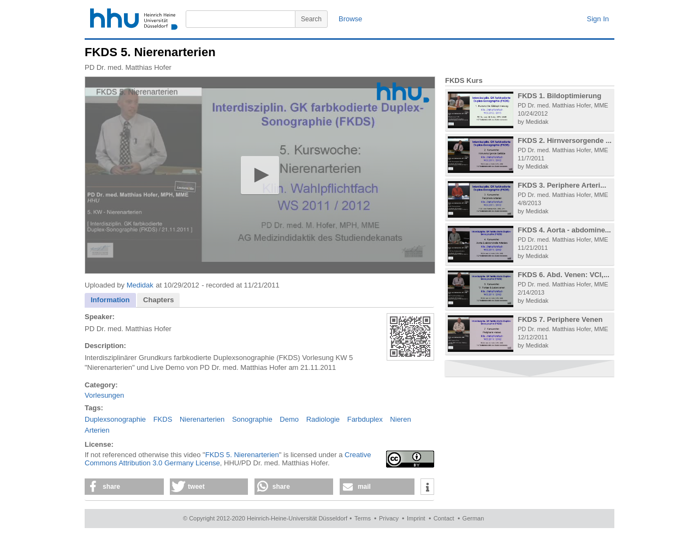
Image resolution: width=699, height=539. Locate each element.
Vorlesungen (104, 395)
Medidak (140, 285)
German (473, 518)
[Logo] (403, 92)
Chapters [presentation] (158, 300)
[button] (260, 175)
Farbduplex (365, 419)
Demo (289, 419)
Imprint (416, 518)
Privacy (389, 518)
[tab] (110, 300)
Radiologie (323, 419)
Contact (444, 518)
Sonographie (252, 419)
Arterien (97, 430)
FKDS (163, 419)
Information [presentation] (110, 300)
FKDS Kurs (464, 80)
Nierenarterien (202, 419)
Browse (350, 19)
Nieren (400, 419)
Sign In (598, 19)
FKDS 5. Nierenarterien (242, 455)
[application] (260, 175)
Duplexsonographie (115, 419)
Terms (362, 518)
